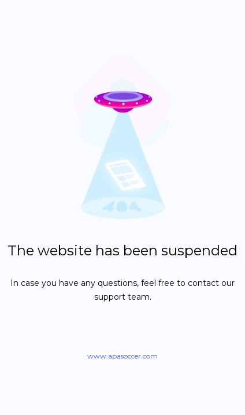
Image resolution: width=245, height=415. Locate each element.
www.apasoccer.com (122, 356)
